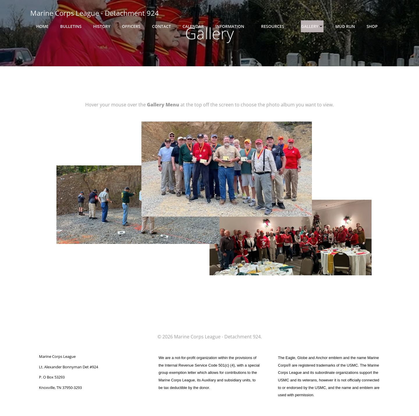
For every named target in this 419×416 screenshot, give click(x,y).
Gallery (312, 26)
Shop (375, 26)
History (101, 26)
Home (42, 26)
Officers (131, 26)
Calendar (193, 26)
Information (232, 26)
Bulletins (71, 26)
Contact (161, 26)
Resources (275, 26)
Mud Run (345, 26)
